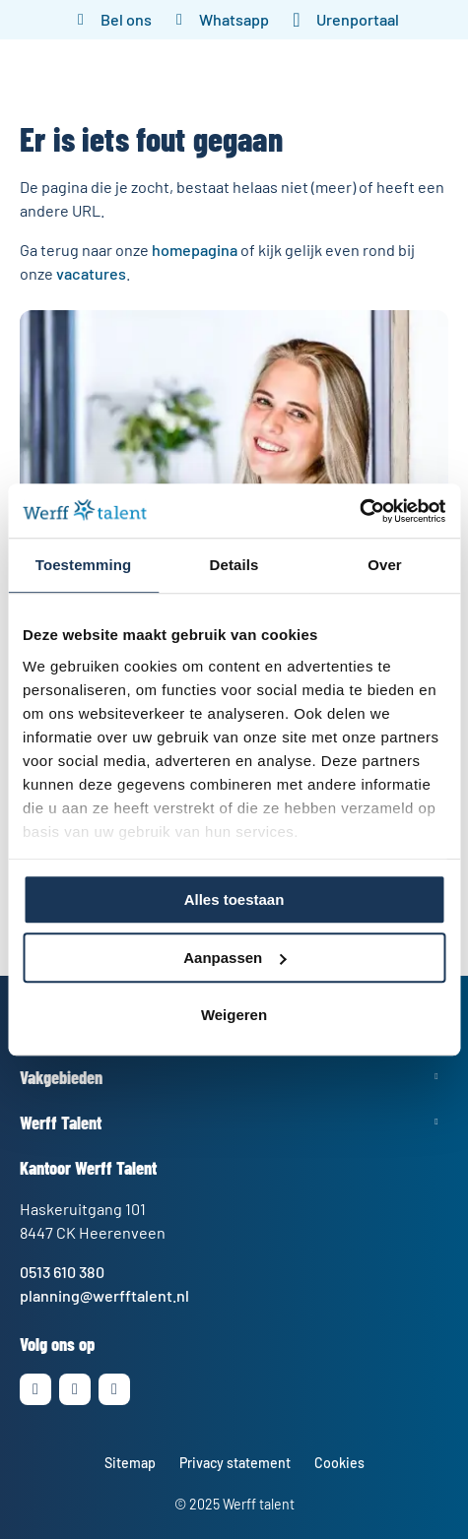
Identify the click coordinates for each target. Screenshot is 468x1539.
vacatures (91, 273)
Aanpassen (234, 957)
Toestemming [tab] (83, 564)
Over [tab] (385, 564)
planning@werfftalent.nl (104, 1295)
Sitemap (130, 1462)
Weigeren (234, 1014)
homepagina (194, 249)
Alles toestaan (234, 899)
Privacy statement (235, 1462)
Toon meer (234, 1076)
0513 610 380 (62, 1271)
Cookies (339, 1462)
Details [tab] (234, 564)
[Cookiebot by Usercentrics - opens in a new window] (359, 511)
